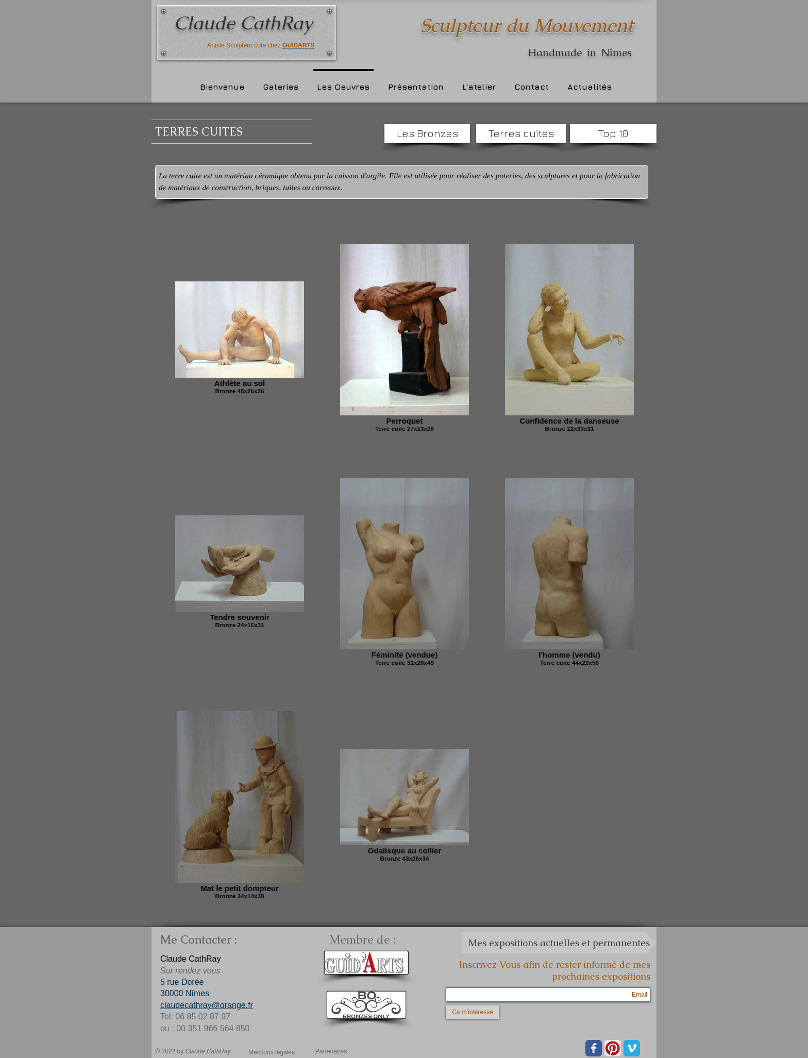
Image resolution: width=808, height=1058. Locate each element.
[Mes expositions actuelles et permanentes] (559, 942)
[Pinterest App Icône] (612, 1048)
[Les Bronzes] (427, 133)
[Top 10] (613, 133)
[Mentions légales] (271, 1052)
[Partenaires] (331, 1051)
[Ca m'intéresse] (472, 1012)
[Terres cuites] (521, 133)
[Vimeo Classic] (632, 1048)
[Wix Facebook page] (593, 1048)
